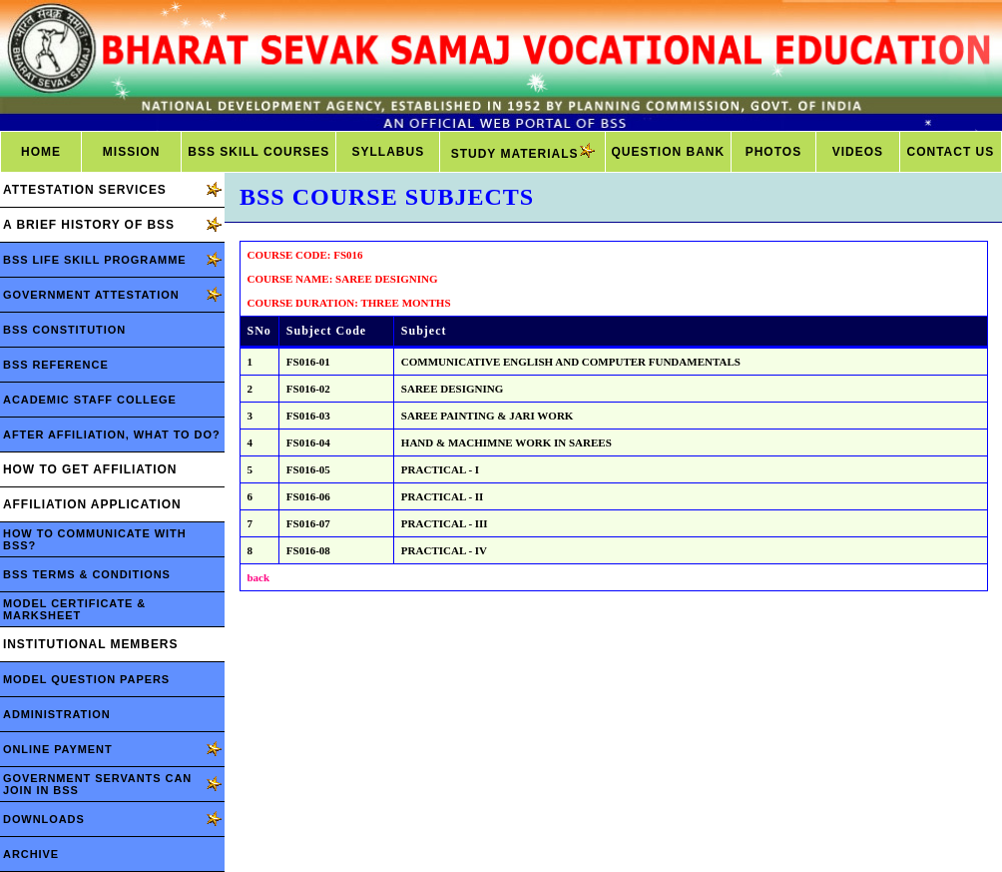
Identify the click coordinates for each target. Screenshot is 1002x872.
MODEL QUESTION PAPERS (86, 679)
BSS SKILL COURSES (258, 152)
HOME (41, 152)
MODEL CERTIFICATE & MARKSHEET (74, 609)
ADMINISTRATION (57, 714)
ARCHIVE (31, 854)
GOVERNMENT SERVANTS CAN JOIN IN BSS (97, 784)
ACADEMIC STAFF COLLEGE (90, 400)
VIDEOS (857, 152)
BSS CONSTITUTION (64, 330)
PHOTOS (773, 152)
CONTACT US (951, 152)
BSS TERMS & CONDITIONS (87, 574)
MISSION (132, 152)
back (259, 577)
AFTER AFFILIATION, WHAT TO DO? (112, 434)
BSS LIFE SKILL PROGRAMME (95, 260)
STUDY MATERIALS (523, 152)
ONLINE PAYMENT (58, 749)
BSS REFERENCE (56, 365)
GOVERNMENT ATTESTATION (91, 295)
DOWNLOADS (44, 819)
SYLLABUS (388, 152)
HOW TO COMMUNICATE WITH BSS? (95, 539)
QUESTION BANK (669, 152)
